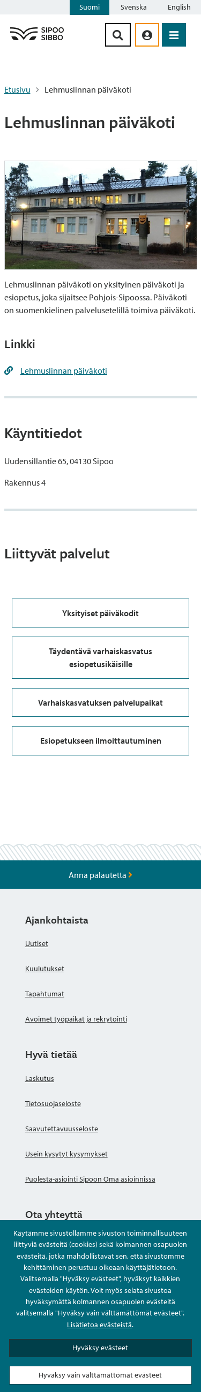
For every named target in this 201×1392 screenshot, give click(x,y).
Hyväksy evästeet (100, 1347)
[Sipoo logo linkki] (37, 39)
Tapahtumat (44, 993)
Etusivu (17, 89)
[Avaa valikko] (174, 35)
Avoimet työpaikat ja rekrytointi (76, 1019)
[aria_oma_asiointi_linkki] (147, 35)
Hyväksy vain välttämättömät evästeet (100, 1375)
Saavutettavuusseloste (61, 1128)
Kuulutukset (44, 968)
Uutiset (36, 943)
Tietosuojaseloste (53, 1103)
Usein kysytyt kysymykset (66, 1154)
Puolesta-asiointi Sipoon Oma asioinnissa (90, 1179)
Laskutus (39, 1078)
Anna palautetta (100, 874)
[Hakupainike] (118, 35)
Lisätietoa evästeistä (99, 1324)
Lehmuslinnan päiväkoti (63, 370)
